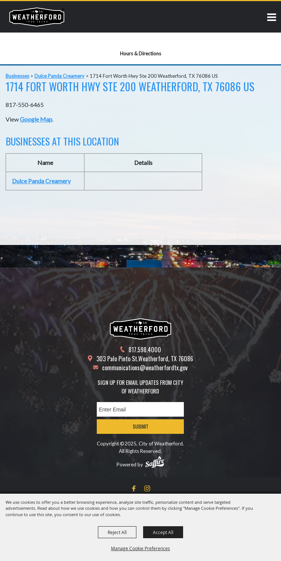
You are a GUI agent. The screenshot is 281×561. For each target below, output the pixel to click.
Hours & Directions (140, 53)
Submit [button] (140, 426)
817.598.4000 (145, 349)
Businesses (17, 76)
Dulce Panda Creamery (59, 76)
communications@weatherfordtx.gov (145, 367)
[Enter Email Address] (140, 409)
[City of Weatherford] (36, 17)
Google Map (36, 119)
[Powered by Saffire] (154, 462)
